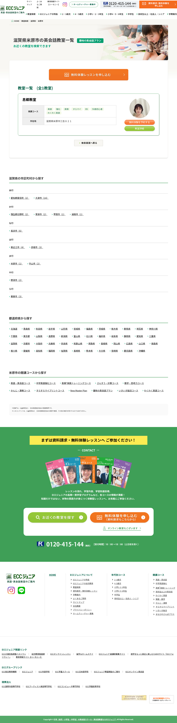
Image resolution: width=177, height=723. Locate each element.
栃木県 (114, 328)
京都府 (26, 343)
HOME (52, 575)
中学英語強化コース (46, 383)
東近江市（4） (18, 247)
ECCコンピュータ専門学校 (69, 686)
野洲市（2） (17, 280)
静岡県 (127, 336)
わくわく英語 (161, 595)
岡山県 (117, 343)
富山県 (77, 336)
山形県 (64, 328)
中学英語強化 (161, 583)
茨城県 (102, 328)
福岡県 (52, 350)
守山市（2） (35, 263)
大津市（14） (42, 197)
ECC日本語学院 (82, 671)
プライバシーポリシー (82, 609)
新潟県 (64, 336)
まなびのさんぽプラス (165, 614)
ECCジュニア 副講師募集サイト (112, 654)
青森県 (26, 328)
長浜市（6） (17, 230)
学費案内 (76, 594)
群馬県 (127, 328)
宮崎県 (114, 350)
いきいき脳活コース (128, 390)
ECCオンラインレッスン (60, 654)
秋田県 (39, 328)
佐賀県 (64, 350)
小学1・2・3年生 (95, 14)
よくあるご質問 (39, 4)
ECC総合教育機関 (9, 671)
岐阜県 (114, 336)
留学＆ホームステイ (84, 654)
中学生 (131, 14)
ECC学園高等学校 (93, 686)
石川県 (89, 336)
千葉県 (14, 336)
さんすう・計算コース (107, 383)
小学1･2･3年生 (120, 587)
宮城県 (77, 328)
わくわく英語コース (154, 390)
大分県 (102, 350)
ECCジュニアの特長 (49, 14)
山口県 (142, 343)
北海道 (14, 328)
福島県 (89, 328)
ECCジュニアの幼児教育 (83, 583)
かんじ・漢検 (161, 603)
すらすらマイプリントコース (50, 390)
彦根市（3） (37, 247)
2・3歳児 (66, 14)
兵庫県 (52, 343)
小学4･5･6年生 (120, 591)
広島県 (129, 343)
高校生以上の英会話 (164, 591)
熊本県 (89, 350)
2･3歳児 (117, 579)
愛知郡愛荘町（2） (20, 197)
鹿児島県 (128, 350)
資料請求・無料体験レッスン (85, 591)
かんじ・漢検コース (20, 390)
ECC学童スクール (62, 671)
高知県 (39, 350)
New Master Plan (78, 390)
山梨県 (39, 336)
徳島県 (154, 343)
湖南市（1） (78, 214)
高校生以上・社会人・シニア (151, 14)
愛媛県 (26, 350)
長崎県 (77, 350)
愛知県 (140, 336)
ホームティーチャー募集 (83, 613)
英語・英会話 (161, 579)
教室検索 (31, 14)
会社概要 (76, 606)
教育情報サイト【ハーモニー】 (29, 657)
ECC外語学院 (44, 671)
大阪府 (39, 343)
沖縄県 (142, 350)
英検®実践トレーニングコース (76, 383)
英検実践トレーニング (165, 587)
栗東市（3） (17, 296)
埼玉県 (140, 328)
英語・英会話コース (20, 383)
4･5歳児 (117, 583)
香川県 (14, 350)
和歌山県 (78, 343)
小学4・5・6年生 (115, 14)
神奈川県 (153, 328)
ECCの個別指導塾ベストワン (14, 654)
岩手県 (52, 328)
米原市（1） (17, 263)
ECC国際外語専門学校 (11, 686)
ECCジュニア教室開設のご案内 (107, 671)
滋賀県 (14, 343)
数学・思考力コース (134, 383)
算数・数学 (160, 599)
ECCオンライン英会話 (135, 671)
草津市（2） (41, 214)
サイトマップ (78, 602)
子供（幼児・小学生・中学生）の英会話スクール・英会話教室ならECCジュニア (85, 719)
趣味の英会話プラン (103, 390)
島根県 (104, 343)
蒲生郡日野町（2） (20, 214)
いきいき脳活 (161, 610)
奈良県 (64, 343)
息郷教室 (29, 99)
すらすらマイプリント (165, 606)
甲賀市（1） (59, 214)
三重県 (152, 336)
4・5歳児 (79, 14)
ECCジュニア (27, 671)
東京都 (26, 336)
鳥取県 (91, 343)
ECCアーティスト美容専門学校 (39, 686)
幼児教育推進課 (38, 654)
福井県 (102, 336)
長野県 (52, 336)
